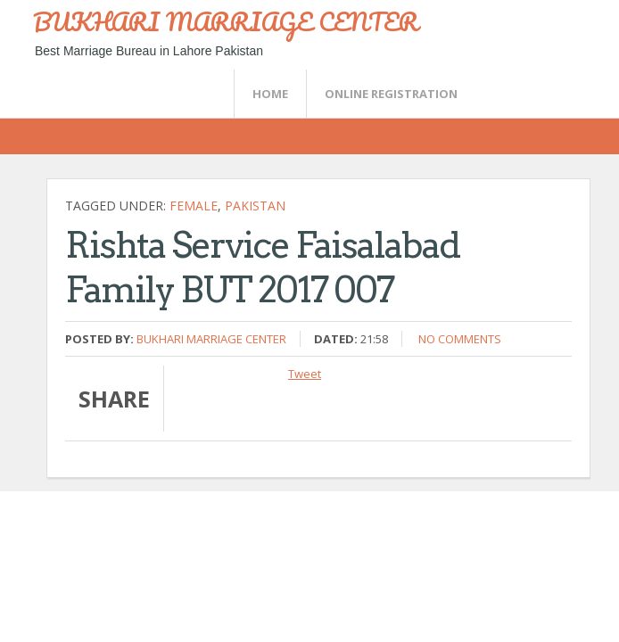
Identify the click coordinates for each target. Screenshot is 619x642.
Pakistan (255, 205)
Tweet (304, 374)
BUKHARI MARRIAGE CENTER (225, 21)
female (193, 205)
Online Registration (391, 94)
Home (270, 94)
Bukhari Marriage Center (211, 339)
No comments (459, 339)
